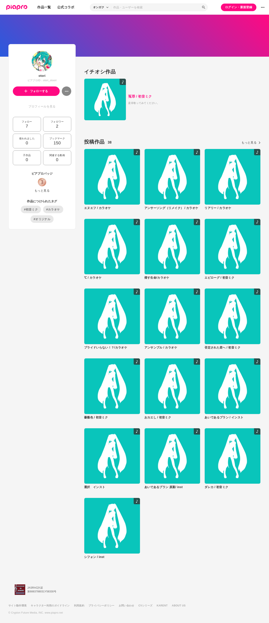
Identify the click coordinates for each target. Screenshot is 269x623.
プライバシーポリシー (101, 605)
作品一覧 (44, 7)
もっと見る (42, 190)
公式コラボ (65, 7)
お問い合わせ (126, 605)
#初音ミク (31, 209)
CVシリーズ (145, 605)
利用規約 (79, 605)
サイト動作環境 (17, 605)
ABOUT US (179, 605)
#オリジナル (42, 219)
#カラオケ (53, 209)
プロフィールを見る (41, 106)
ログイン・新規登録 (238, 7)
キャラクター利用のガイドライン (50, 605)
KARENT (162, 605)
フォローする (36, 91)
